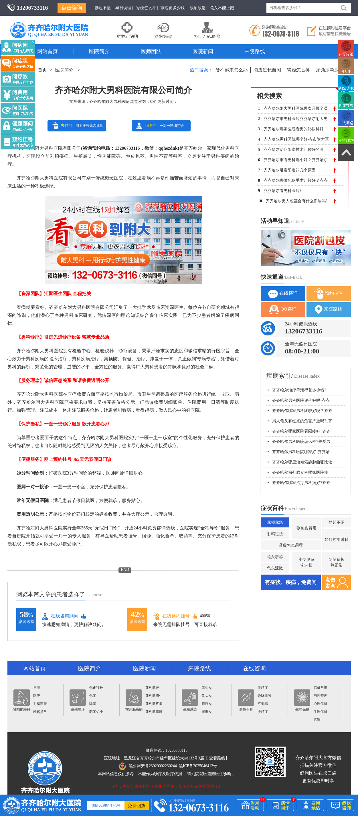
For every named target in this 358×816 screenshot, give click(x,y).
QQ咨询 (282, 309)
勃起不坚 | (103, 8)
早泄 (36, 688)
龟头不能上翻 (222, 8)
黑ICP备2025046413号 (198, 766)
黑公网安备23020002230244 (148, 766)
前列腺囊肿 (154, 712)
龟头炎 (206, 696)
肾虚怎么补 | (147, 8)
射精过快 (275, 534)
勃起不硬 (337, 522)
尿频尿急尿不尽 (332, 69)
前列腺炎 (152, 688)
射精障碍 (40, 704)
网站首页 (47, 51)
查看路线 (217, 758)
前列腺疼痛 (154, 704)
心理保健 (320, 704)
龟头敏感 (275, 557)
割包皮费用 (306, 528)
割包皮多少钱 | (173, 8)
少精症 (263, 712)
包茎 (92, 696)
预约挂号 (328, 293)
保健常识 (320, 688)
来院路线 (254, 51)
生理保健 (302, 700)
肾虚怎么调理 (291, 545)
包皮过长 (96, 688)
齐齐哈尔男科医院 (57, 24)
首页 (42, 69)
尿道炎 (206, 712)
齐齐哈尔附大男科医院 (109, 101)
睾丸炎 (206, 688)
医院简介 (99, 51)
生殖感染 (190, 700)
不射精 (263, 704)
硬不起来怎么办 (231, 69)
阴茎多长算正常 (337, 562)
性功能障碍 (21, 700)
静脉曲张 (264, 696)
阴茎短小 (96, 712)
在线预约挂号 (171, 616)
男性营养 (320, 696)
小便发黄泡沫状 (306, 562)
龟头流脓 (275, 568)
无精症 (263, 688)
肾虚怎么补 (298, 69)
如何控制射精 (337, 539)
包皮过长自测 (267, 69)
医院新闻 (203, 51)
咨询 (317, 720)
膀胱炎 (206, 704)
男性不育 (246, 700)
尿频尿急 (275, 522)
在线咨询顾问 (60, 616)
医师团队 (151, 51)
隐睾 (92, 704)
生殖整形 (78, 700)
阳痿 (36, 696)
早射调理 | (124, 8)
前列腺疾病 (134, 700)
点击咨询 (72, 8)
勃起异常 (40, 712)
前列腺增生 (154, 696)
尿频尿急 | (198, 8)
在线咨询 (283, 293)
